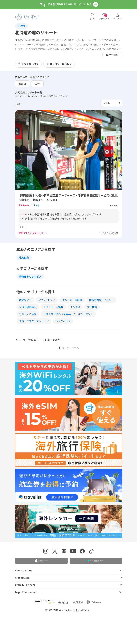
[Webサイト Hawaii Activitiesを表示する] (44, 602)
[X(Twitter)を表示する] (54, 551)
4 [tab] (72, 187)
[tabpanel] (68, 150)
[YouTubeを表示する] (73, 551)
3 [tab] (68, 187)
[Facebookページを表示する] (82, 551)
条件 (37, 83)
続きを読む (112, 54)
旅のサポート (35, 340)
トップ (20, 340)
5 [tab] (75, 187)
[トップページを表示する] (27, 17)
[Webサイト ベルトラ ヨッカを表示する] (78, 602)
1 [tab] (61, 187)
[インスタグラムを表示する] (45, 551)
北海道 (21, 26)
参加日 (22, 83)
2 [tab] (65, 187)
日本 (47, 340)
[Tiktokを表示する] (91, 551)
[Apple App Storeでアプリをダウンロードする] (41, 560)
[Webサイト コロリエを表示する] (94, 602)
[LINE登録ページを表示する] (64, 551)
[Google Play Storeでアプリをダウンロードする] (96, 560)
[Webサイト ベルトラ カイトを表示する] (64, 602)
